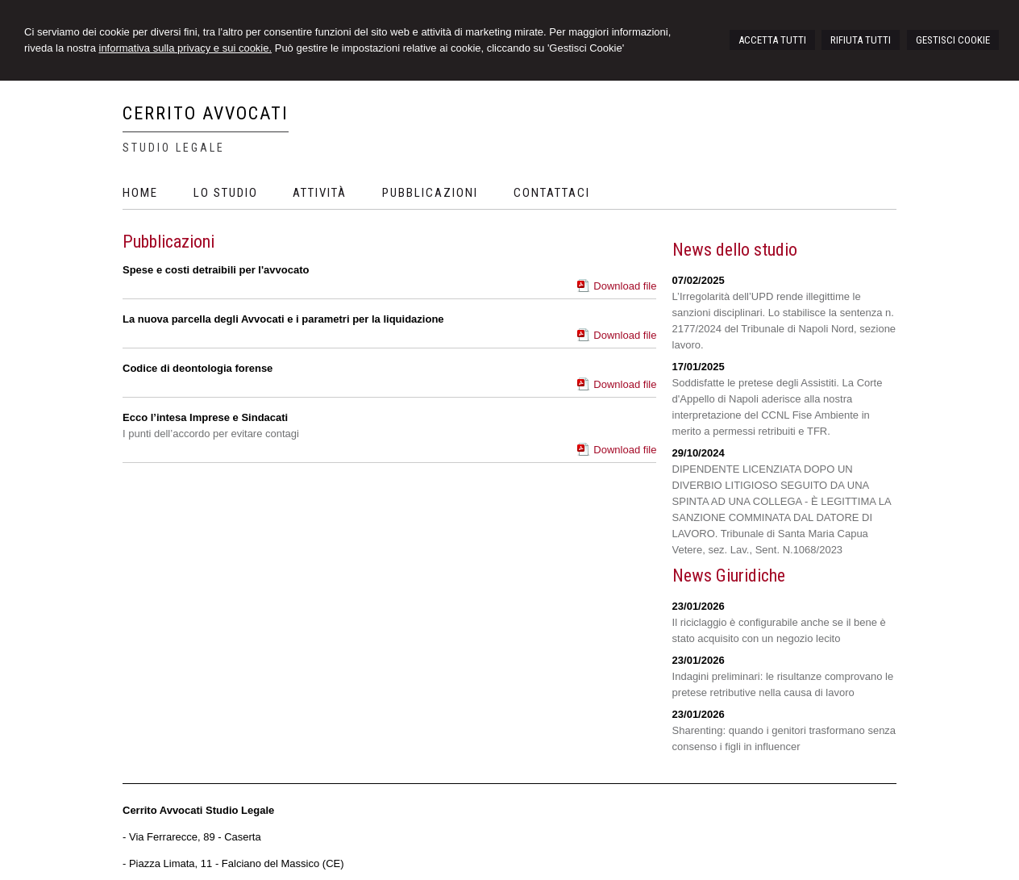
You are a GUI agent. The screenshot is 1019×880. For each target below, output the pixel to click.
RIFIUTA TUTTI (860, 40)
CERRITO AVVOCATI (206, 113)
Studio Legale (174, 147)
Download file (624, 286)
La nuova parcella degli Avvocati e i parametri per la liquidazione (283, 319)
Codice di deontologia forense (197, 368)
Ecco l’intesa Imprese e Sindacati (205, 417)
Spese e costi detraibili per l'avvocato (216, 270)
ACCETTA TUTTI (772, 40)
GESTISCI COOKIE (953, 40)
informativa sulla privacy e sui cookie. (185, 48)
